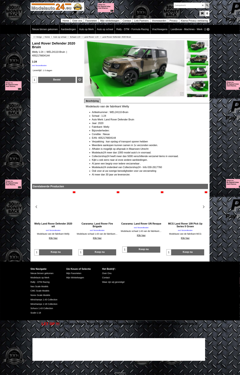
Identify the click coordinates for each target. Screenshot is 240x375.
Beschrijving (92, 101)
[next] (208, 29)
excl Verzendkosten (39, 65)
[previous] (205, 29)
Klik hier (53, 238)
